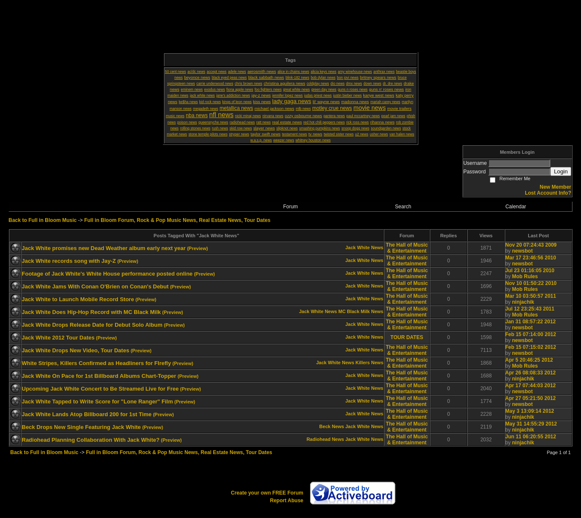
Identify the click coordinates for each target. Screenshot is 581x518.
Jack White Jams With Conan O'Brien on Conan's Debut (95, 286)
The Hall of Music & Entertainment (407, 248)
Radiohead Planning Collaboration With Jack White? (90, 440)
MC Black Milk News (360, 311)
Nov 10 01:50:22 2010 (531, 283)
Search (403, 207)
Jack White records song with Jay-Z (69, 261)
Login (561, 171)
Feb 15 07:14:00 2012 (530, 334)
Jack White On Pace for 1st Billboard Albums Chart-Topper (99, 376)
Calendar (515, 207)
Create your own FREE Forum (267, 493)
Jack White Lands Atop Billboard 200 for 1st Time (87, 414)
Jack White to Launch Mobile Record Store (78, 299)
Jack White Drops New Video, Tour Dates (75, 350)
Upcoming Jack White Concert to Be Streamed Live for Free (100, 389)
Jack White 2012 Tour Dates (58, 337)
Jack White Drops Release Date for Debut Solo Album (92, 325)
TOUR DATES (407, 337)
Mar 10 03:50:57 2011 (530, 296)
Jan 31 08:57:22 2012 (530, 322)
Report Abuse (286, 501)
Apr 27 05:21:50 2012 (530, 398)
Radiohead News (325, 439)
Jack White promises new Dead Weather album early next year (104, 248)
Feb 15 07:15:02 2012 (530, 347)
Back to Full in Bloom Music (43, 220)
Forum (290, 207)
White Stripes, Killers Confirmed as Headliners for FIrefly (96, 363)
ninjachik (523, 302)
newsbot (522, 251)
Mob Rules (525, 276)
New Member (555, 187)
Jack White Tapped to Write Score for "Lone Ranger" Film (97, 401)
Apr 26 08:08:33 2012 (530, 373)
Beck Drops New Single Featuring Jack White (81, 427)
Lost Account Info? (548, 193)
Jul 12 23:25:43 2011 (529, 309)
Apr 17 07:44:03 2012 (530, 385)
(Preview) (197, 248)
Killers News (369, 362)
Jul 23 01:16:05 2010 (529, 270)
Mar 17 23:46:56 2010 (530, 258)
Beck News (331, 426)
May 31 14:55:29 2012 (531, 424)
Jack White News (364, 247)
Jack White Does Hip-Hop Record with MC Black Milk (91, 312)
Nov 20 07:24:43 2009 (531, 245)
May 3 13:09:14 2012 (529, 411)
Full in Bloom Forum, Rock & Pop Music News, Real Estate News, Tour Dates (177, 220)
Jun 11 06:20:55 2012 (530, 437)
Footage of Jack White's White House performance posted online (107, 274)
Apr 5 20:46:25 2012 (529, 360)
